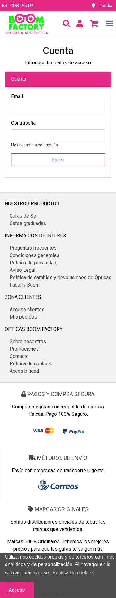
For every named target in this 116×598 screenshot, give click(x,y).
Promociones (24, 349)
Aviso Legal (22, 270)
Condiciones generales (34, 255)
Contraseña (23, 123)
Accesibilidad (24, 371)
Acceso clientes (27, 309)
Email (17, 96)
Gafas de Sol (23, 216)
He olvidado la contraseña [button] (34, 144)
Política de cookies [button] (73, 572)
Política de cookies (30, 364)
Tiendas (103, 5)
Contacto (17, 5)
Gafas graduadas (28, 223)
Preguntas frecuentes (33, 248)
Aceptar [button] (17, 590)
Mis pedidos (23, 317)
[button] (66, 24)
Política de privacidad (33, 263)
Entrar (58, 160)
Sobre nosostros (28, 341)
